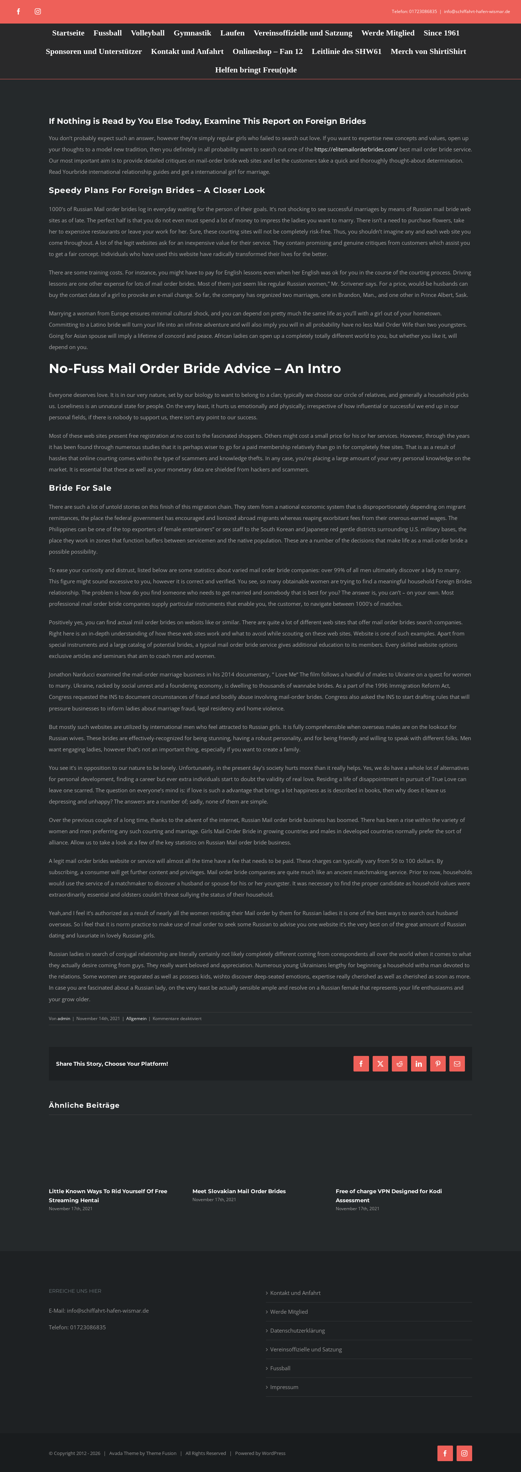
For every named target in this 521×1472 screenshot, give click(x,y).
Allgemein (136, 1018)
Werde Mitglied (289, 1311)
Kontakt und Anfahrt (295, 1292)
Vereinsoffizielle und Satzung (306, 1349)
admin (64, 1018)
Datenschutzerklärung (297, 1330)
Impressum (284, 1387)
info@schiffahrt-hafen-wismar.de (477, 11)
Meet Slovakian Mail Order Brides (239, 1191)
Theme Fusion (161, 1453)
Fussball (280, 1368)
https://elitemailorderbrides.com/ (356, 149)
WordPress (273, 1453)
